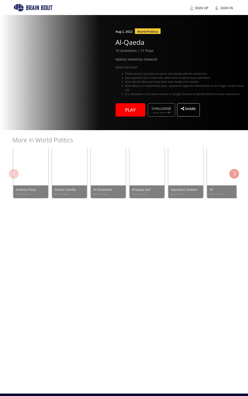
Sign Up (198, 8)
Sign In (224, 8)
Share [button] (188, 109)
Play (130, 109)
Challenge (161, 109)
